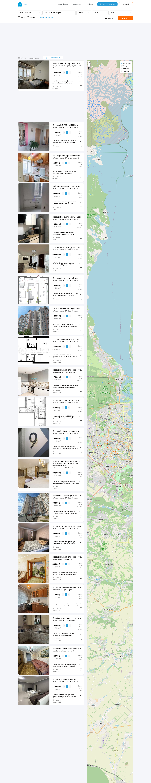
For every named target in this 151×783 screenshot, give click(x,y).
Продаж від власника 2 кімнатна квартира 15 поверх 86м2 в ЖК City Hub (67, 278)
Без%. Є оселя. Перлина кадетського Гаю (67, 63)
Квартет (66, 265)
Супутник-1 (126, 68)
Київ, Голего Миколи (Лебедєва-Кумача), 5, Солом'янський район (67, 309)
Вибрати (125, 18)
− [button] (89, 65)
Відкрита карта (127, 63)
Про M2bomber (63, 4)
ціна (112, 12)
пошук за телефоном (47, 17)
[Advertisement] (75, 39)
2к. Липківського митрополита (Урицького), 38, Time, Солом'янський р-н (67, 339)
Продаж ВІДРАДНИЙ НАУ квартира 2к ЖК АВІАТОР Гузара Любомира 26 (67, 125)
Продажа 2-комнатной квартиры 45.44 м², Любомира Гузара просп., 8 (67, 587)
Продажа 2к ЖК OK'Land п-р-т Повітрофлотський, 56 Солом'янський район (67, 400)
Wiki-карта (125, 66)
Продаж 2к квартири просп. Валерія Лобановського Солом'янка (67, 679)
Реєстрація (125, 4)
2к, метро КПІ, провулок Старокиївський (67, 156)
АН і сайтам (89, 4)
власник (33, 17)
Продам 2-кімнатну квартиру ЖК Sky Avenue (67, 431)
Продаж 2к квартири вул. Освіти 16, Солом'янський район (67, 217)
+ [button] (89, 62)
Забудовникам (76, 4)
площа (96, 12)
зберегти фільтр (53, 57)
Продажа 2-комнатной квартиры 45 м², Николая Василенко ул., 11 (67, 649)
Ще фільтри (109, 18)
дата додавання (34, 58)
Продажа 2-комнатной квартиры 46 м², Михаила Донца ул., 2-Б (67, 557)
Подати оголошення (107, 4)
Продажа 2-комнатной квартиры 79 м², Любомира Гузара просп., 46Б (67, 370)
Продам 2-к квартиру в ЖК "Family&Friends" (67, 496)
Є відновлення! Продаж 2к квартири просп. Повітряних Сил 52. (67, 186)
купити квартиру (25, 12)
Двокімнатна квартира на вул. (66, 618)
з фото (23, 17)
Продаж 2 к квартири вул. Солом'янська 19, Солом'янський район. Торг (67, 526)
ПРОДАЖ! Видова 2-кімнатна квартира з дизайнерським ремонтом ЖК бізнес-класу (67, 462)
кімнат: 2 (81, 12)
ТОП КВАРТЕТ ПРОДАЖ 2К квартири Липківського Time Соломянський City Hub (67, 247)
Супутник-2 (126, 71)
